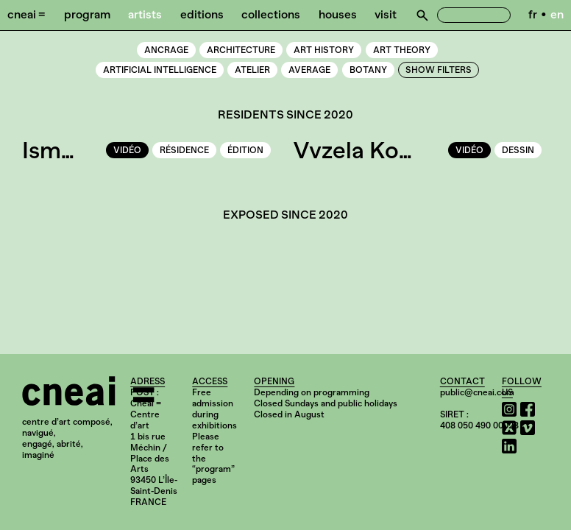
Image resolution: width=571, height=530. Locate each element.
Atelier (252, 70)
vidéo (127, 150)
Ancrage (166, 50)
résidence (184, 150)
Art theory (401, 50)
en (557, 14)
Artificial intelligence (159, 70)
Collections (270, 14)
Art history (324, 50)
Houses (338, 14)
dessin (518, 150)
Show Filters (438, 70)
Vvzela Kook (359, 150)
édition (245, 150)
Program (87, 14)
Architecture (241, 50)
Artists (145, 14)
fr (532, 14)
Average (309, 70)
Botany (368, 70)
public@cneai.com (477, 392)
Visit (386, 14)
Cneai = (26, 14)
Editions (202, 14)
